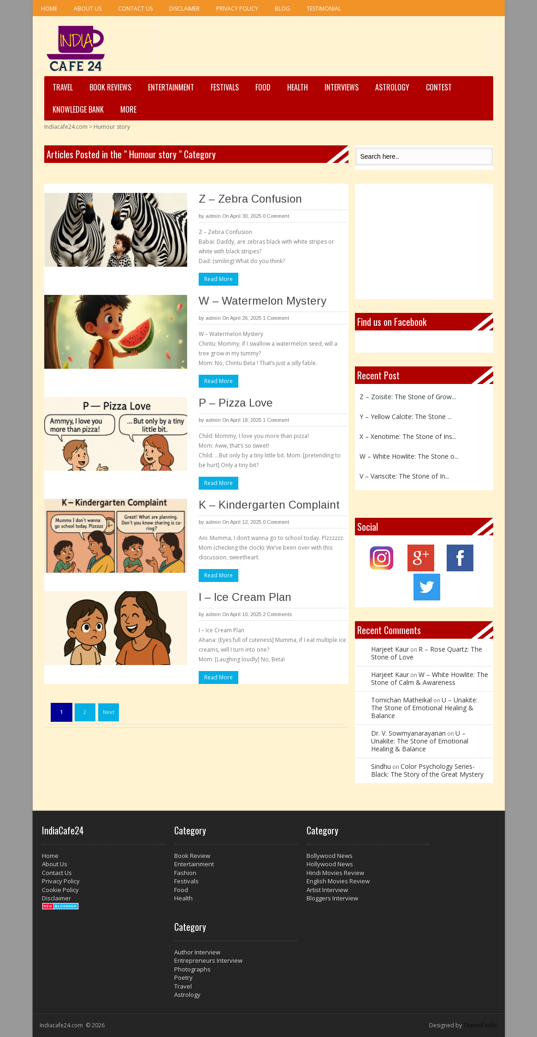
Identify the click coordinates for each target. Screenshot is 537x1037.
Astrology (392, 87)
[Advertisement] (325, 46)
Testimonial (324, 8)
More (128, 109)
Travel (63, 87)
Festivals (225, 87)
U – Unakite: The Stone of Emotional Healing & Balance (424, 707)
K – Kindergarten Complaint (269, 504)
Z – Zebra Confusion (250, 198)
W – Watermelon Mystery (262, 300)
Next (108, 712)
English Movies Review (338, 881)
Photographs (192, 969)
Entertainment (171, 87)
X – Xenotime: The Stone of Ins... (408, 436)
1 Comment (276, 318)
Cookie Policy (60, 890)
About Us (87, 8)
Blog (282, 8)
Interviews (342, 87)
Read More (218, 279)
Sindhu (381, 766)
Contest (439, 87)
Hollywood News (330, 864)
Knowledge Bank (78, 109)
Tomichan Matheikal (401, 699)
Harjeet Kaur (390, 649)
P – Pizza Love (236, 402)
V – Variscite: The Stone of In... (404, 476)
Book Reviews (110, 87)
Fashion (185, 873)
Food (263, 87)
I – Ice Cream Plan (245, 597)
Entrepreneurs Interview (208, 960)
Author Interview (197, 952)
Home (49, 8)
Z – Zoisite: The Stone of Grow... (408, 396)
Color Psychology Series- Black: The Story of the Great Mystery (427, 770)
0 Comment (276, 216)
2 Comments (277, 614)
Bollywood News (330, 855)
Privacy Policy (237, 8)
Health (297, 87)
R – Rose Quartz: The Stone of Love (426, 653)
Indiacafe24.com (66, 127)
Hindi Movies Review (335, 873)
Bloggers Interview (332, 898)
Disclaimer (184, 8)
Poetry (183, 977)
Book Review (192, 855)
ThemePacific (480, 1025)
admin (213, 216)
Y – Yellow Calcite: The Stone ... (406, 416)
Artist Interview (327, 890)
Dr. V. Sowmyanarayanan (408, 733)
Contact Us (135, 8)
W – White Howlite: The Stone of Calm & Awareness (429, 678)
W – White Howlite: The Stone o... (409, 456)
